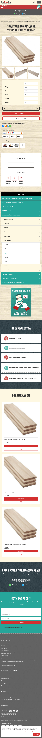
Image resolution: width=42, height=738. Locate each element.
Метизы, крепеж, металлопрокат (21, 283)
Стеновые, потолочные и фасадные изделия (21, 199)
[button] (5, 73)
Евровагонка (5, 678)
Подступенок (7, 240)
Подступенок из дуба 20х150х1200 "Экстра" (15, 544)
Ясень (6, 257)
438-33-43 (21, 10)
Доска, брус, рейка (21, 207)
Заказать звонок (34, 2)
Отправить (21, 622)
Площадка (7, 232)
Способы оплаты (6, 653)
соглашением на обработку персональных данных (23, 731)
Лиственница (9, 249)
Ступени (6, 223)
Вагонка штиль (5, 681)
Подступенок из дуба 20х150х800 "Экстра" (15, 439)
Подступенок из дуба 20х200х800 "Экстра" (15, 492)
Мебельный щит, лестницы (21, 215)
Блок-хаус (4, 676)
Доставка (4, 648)
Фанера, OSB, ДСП (21, 274)
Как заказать (5, 650)
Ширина (7, 87)
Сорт (6, 94)
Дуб (6, 253)
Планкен (3, 683)
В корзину (21, 446)
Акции (3, 646)
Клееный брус (8, 270)
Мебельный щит (8, 219)
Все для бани (21, 211)
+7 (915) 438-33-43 (21, 581)
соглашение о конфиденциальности (13, 627)
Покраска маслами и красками (10, 699)
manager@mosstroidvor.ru (21, 12)
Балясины (7, 236)
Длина (7, 91)
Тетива (6, 227)
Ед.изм (7, 102)
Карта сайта (4, 655)
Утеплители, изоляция (21, 278)
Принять (36, 734)
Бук (6, 261)
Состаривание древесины (9, 697)
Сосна (6, 244)
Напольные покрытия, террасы (21, 203)
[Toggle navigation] (39, 2)
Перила (6, 266)
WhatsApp (18, 13)
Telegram (25, 13)
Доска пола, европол (7, 686)
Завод (7, 98)
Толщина (8, 83)
